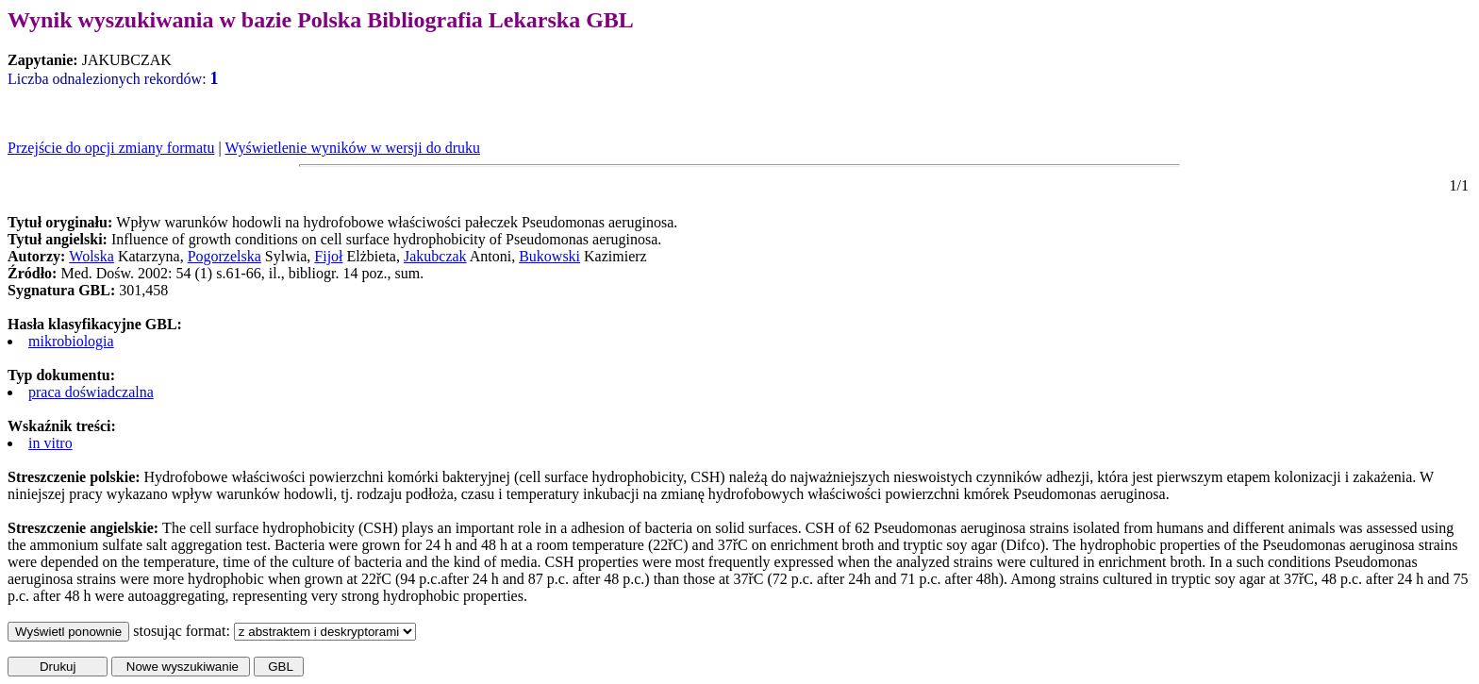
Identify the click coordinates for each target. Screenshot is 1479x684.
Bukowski (549, 256)
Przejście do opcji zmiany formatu (111, 148)
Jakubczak (435, 256)
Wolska (91, 256)
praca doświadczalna (91, 392)
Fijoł (328, 256)
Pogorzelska (224, 256)
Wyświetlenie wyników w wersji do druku (352, 148)
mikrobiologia (71, 341)
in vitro (50, 443)
